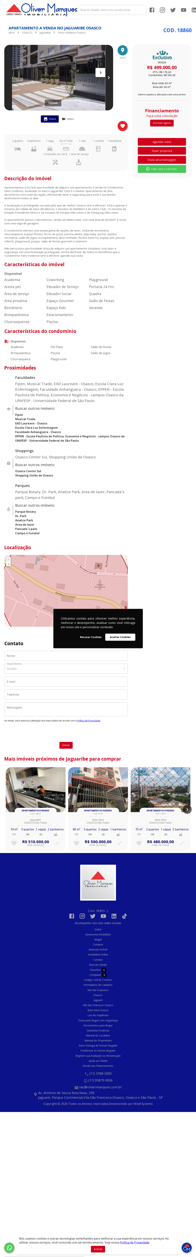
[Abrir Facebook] (152, 10)
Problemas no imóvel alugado (98, 1049)
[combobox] (112, 10)
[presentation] (66, 731)
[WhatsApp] (9, 1248)
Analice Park (24, 519)
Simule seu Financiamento (98, 1064)
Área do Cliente (98, 963)
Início (12, 31)
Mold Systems (143, 1102)
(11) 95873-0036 (100, 1079)
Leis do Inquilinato (98, 1014)
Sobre (98, 928)
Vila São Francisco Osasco (98, 1004)
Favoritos (98, 968)
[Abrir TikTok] (124, 915)
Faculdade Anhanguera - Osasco (38, 431)
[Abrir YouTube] (183, 10)
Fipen (19, 414)
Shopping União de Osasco (34, 474)
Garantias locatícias (98, 1029)
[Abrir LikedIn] (114, 915)
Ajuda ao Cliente (98, 1059)
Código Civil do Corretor (98, 978)
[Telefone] (66, 693)
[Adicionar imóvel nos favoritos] (123, 125)
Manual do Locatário (98, 1034)
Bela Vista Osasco (98, 1009)
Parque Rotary (25, 511)
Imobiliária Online (98, 953)
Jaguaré (98, 999)
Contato (98, 958)
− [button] (8, 562)
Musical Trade (25, 418)
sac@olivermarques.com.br (100, 1086)
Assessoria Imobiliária (98, 933)
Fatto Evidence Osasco (72, 31)
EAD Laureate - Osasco (31, 422)
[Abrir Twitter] (173, 10)
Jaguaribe (45, 31)
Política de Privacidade (88, 719)
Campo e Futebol (27, 532)
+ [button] (8, 558)
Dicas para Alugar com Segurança (98, 1019)
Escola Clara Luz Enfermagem (36, 427)
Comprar (98, 943)
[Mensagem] (66, 708)
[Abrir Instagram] (162, 10)
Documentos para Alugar (98, 1024)
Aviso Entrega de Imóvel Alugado (98, 1044)
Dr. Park (20, 515)
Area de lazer (24, 523)
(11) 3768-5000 (100, 1072)
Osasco (98, 994)
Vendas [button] (12, 668)
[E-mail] (66, 681)
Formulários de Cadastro (98, 983)
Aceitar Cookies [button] (120, 637)
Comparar (98, 973)
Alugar (98, 938)
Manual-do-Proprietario (98, 1039)
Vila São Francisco (98, 988)
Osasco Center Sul (28, 470)
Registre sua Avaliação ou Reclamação (98, 1054)
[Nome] (66, 655)
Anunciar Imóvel (98, 948)
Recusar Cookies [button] (91, 637)
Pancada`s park (26, 528)
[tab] (50, 118)
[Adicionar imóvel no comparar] (57, 842)
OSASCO (27, 31)
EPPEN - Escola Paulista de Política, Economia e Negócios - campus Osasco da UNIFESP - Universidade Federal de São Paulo (70, 437)
